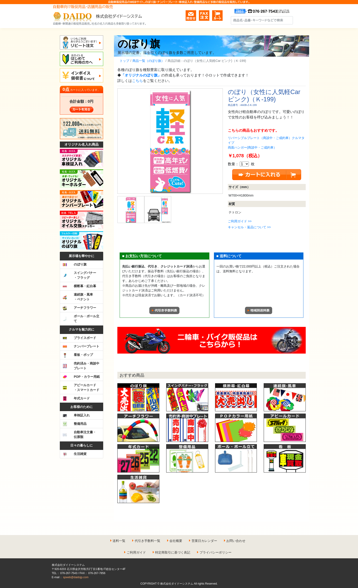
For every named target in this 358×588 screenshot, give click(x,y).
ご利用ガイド (136, 552)
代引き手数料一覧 (147, 541)
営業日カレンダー (204, 541)
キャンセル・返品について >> (249, 227)
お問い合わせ (235, 541)
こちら (137, 81)
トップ (124, 61)
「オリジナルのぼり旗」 (141, 75)
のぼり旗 (139, 44)
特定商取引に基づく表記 (172, 552)
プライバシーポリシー (216, 552)
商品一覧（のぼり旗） (148, 61)
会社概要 (175, 541)
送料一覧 (119, 541)
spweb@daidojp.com (76, 577)
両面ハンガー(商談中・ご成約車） (252, 147)
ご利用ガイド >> (240, 221)
